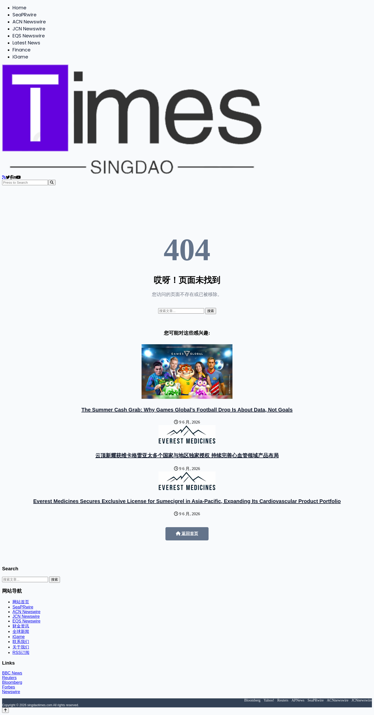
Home (19, 7)
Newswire (11, 692)
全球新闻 (20, 631)
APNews (297, 700)
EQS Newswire (28, 35)
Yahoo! (269, 700)
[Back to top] (5, 710)
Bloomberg (12, 682)
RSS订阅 (20, 652)
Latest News (26, 42)
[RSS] (4, 177)
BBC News (12, 673)
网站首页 (20, 602)
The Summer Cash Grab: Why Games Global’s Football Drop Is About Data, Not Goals (186, 410)
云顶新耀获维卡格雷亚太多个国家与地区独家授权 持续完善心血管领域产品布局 (187, 455)
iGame (20, 57)
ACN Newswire (29, 21)
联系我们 (20, 641)
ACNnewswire (337, 700)
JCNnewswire (361, 700)
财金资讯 (20, 626)
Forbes (8, 687)
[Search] (52, 182)
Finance (21, 50)
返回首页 (187, 533)
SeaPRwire (24, 14)
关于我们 (20, 647)
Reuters (9, 678)
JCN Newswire (28, 28)
